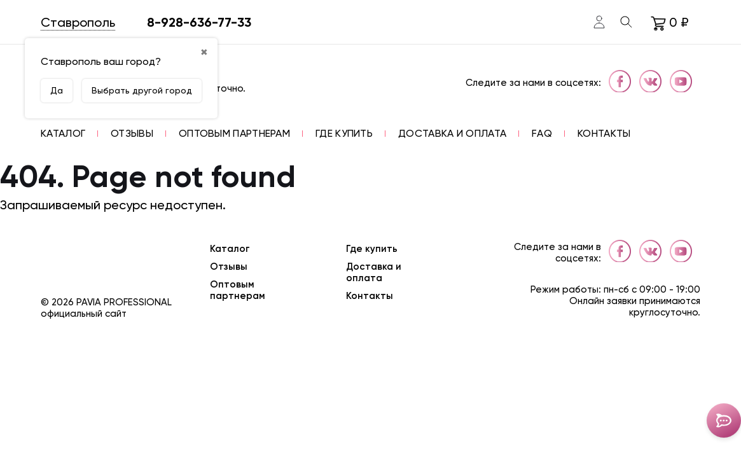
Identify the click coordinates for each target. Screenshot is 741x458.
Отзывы (228, 266)
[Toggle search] (626, 22)
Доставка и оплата (373, 272)
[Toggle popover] (724, 420)
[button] (63, 133)
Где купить (372, 248)
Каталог (230, 248)
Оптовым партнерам (237, 290)
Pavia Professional (124, 302)
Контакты (369, 296)
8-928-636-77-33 (199, 22)
